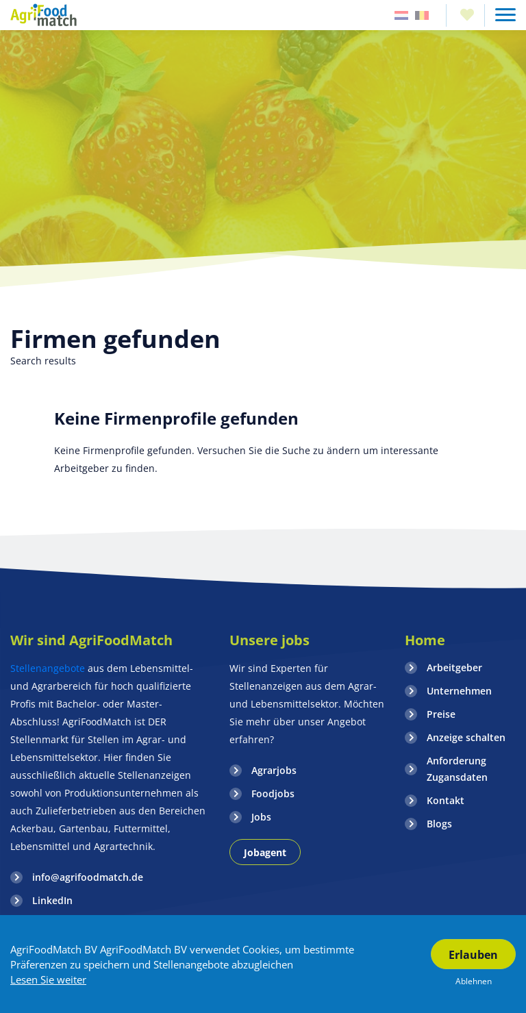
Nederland (401, 15)
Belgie (422, 15)
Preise (441, 714)
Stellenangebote (49, 668)
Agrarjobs (274, 770)
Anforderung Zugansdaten (457, 769)
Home (425, 640)
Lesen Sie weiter (48, 979)
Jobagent (265, 852)
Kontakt (445, 800)
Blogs (439, 823)
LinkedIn (52, 900)
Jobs (261, 816)
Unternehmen (459, 690)
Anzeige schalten (466, 737)
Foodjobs (273, 793)
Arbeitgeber (454, 667)
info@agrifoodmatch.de (87, 877)
